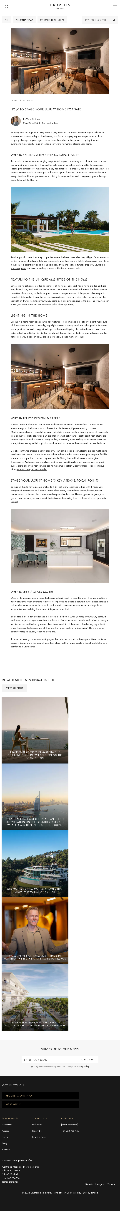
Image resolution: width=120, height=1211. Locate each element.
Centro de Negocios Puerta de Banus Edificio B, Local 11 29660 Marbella (20, 1170)
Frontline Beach (39, 1137)
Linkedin (89, 1184)
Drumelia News (24, 20)
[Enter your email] (49, 1059)
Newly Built (37, 1130)
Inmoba (94, 1192)
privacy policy (83, 1066)
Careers (6, 1149)
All (6, 20)
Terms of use (58, 1192)
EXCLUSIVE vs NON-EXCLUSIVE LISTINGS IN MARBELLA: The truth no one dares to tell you (35, 957)
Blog (4, 1143)
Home (14, 100)
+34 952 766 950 (70, 1130)
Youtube (111, 1184)
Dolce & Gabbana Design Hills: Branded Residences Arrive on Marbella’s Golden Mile (35, 1024)
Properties (7, 1124)
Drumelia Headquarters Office (17, 1160)
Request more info (19, 1095)
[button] (6, 6)
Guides (5, 1130)
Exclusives (37, 1124)
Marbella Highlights (52, 20)
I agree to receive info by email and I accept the (62, 1066)
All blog (28, 100)
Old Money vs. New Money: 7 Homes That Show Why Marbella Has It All (35, 890)
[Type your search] (96, 20)
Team (5, 1137)
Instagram (100, 1184)
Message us (14, 1104)
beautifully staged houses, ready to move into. (33, 631)
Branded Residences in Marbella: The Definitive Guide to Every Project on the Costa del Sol (35, 755)
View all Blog (14, 688)
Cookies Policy (74, 1192)
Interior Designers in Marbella (32, 469)
